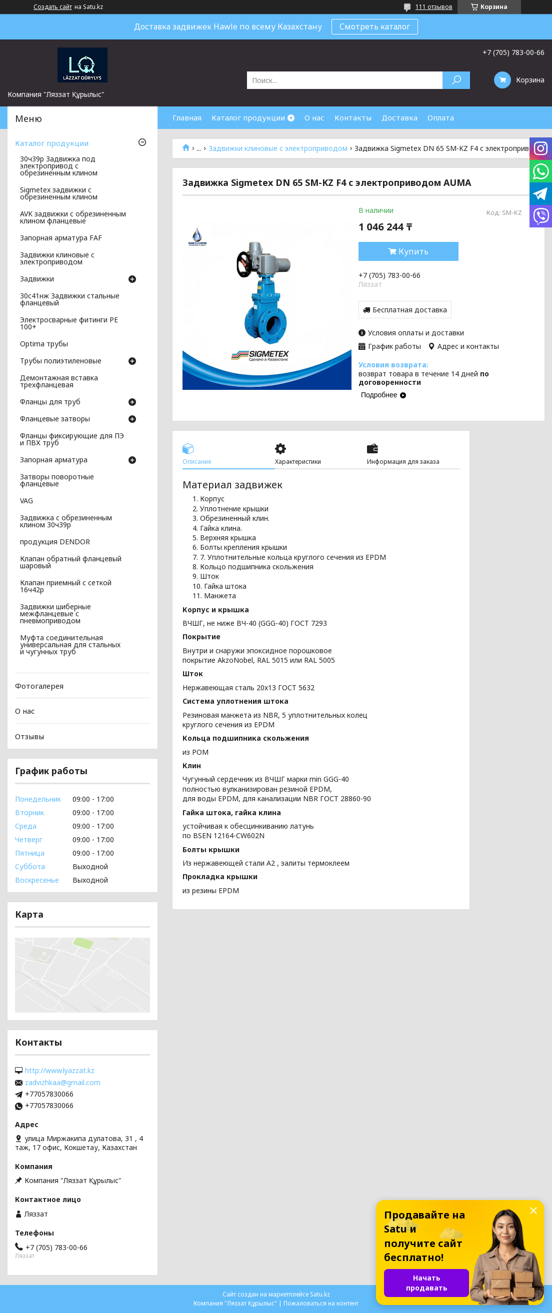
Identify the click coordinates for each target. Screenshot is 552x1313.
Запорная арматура (54, 460)
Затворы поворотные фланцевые (57, 480)
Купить (413, 251)
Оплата (441, 117)
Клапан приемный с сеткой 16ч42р (66, 586)
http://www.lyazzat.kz (59, 1070)
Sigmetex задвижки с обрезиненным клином (59, 193)
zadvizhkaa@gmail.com (62, 1082)
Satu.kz (320, 1294)
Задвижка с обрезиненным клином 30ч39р (66, 521)
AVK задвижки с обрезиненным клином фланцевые (73, 217)
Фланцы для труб (50, 402)
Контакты (353, 117)
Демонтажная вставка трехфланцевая (59, 381)
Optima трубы (44, 344)
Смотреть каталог (375, 26)
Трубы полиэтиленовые (61, 361)
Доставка (400, 117)
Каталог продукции (248, 117)
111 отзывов (434, 6)
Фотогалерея (39, 686)
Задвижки (37, 279)
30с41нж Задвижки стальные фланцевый (70, 299)
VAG (26, 501)
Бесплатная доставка (409, 309)
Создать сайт (53, 6)
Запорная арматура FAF (61, 238)
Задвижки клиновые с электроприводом (278, 148)
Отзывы (29, 736)
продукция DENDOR (55, 542)
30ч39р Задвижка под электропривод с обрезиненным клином (59, 166)
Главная (187, 117)
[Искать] (456, 80)
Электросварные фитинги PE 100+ (69, 323)
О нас (314, 117)
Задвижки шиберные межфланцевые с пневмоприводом (55, 614)
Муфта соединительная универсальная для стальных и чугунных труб (70, 645)
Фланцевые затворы (55, 419)
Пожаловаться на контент (321, 1303)
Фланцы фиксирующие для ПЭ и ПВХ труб (72, 439)
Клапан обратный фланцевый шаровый (71, 562)
